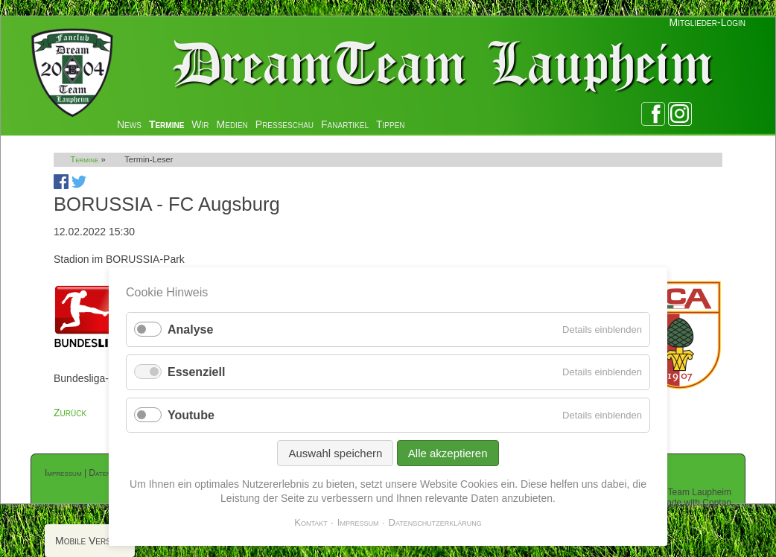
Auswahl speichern (335, 453)
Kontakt (311, 522)
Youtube (191, 415)
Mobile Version (89, 541)
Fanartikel (345, 124)
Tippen (390, 124)
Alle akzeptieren (448, 453)
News (129, 124)
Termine (166, 124)
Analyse (190, 329)
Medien (232, 124)
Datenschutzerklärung (435, 522)
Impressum (63, 473)
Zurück (70, 412)
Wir (200, 124)
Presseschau (284, 124)
